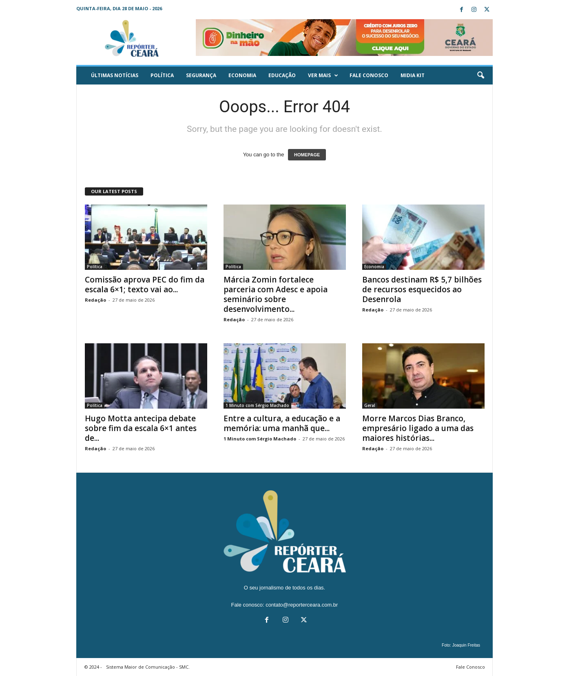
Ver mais (323, 75)
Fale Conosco (369, 75)
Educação (282, 75)
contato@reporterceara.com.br (302, 605)
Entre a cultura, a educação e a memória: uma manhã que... (282, 423)
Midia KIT (413, 75)
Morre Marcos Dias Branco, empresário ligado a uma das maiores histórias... (418, 428)
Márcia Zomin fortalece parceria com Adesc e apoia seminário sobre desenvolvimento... (276, 294)
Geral (369, 405)
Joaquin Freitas (466, 645)
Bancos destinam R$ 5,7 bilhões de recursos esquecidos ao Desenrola (422, 289)
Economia (242, 75)
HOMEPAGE (307, 154)
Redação (95, 300)
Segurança (201, 75)
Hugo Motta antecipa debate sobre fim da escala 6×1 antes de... (141, 428)
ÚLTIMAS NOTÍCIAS (114, 75)
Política (162, 75)
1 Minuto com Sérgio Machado (257, 405)
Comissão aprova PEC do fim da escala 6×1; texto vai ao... (144, 284)
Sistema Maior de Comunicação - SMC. (148, 667)
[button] (480, 75)
